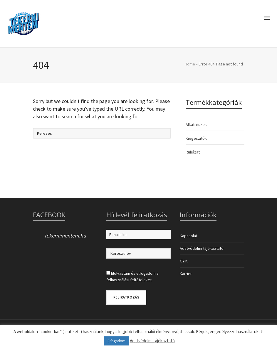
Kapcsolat (188, 235)
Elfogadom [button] (116, 340)
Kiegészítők (196, 138)
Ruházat (193, 152)
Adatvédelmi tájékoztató (202, 248)
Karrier (186, 273)
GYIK (184, 261)
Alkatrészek (196, 124)
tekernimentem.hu (65, 235)
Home (190, 64)
